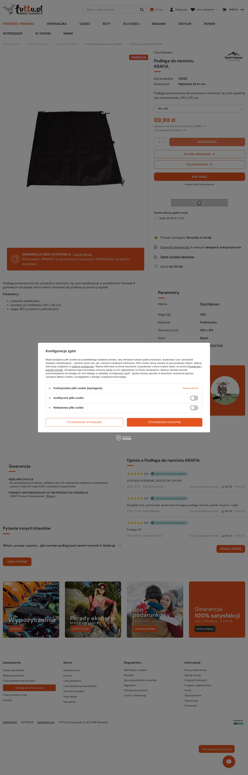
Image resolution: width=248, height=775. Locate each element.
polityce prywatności (83, 366)
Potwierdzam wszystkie (164, 422)
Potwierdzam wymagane (84, 422)
